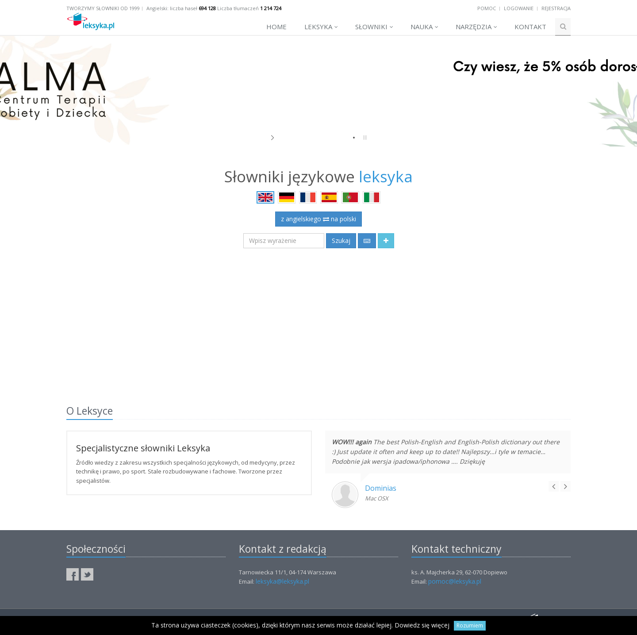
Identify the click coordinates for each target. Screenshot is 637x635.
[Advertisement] (318, 321)
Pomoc (486, 8)
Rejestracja (556, 8)
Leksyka (321, 26)
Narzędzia (476, 26)
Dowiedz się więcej (422, 625)
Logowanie (518, 8)
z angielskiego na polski (318, 219)
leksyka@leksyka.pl (282, 581)
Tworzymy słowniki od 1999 (103, 8)
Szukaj (341, 240)
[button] (386, 240)
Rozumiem (470, 625)
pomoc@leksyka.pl (454, 581)
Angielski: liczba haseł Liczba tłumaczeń (213, 8)
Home (276, 26)
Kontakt (530, 26)
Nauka (424, 26)
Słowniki (374, 26)
